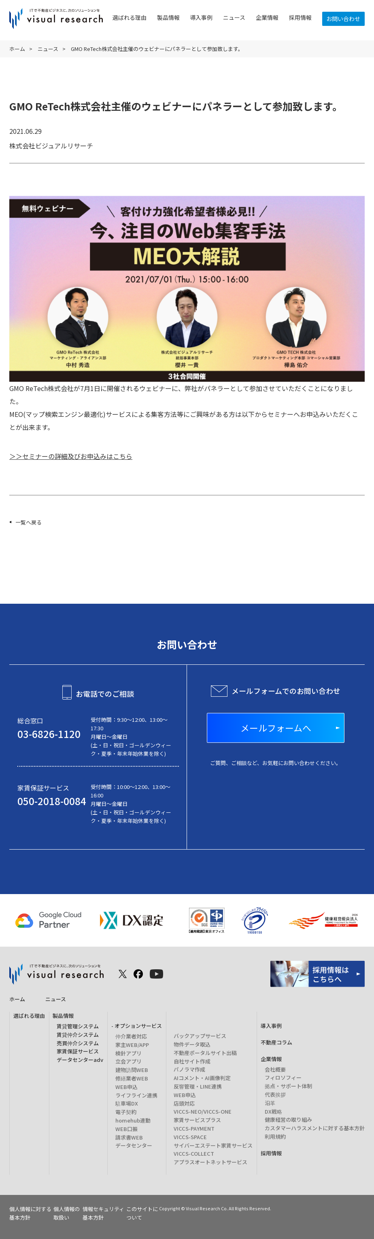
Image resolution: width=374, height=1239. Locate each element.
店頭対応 (184, 1103)
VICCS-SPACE (190, 1137)
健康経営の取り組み (288, 1119)
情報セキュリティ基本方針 (103, 1213)
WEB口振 (126, 1129)
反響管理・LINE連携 (198, 1086)
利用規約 (275, 1136)
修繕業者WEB (131, 1078)
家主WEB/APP (132, 1045)
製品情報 (168, 17)
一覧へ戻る (28, 522)
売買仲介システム (78, 1043)
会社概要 (275, 1069)
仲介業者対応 (131, 1036)
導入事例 (201, 17)
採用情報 (300, 17)
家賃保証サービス (78, 1051)
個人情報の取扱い (66, 1213)
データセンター (133, 1145)
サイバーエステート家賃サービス (213, 1145)
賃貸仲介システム (78, 1034)
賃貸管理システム (78, 1026)
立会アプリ (128, 1061)
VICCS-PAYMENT (194, 1128)
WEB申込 (126, 1087)
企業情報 (267, 17)
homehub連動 (133, 1120)
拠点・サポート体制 (288, 1086)
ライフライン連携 (136, 1095)
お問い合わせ (343, 19)
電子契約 (125, 1112)
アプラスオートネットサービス (210, 1162)
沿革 (270, 1103)
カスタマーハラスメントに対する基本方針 (315, 1128)
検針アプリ (128, 1053)
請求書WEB (129, 1137)
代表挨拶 (275, 1094)
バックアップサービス (200, 1036)
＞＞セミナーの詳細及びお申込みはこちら (70, 456)
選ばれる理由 (130, 17)
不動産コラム (276, 1042)
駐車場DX (126, 1103)
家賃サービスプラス (197, 1120)
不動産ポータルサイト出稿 (205, 1053)
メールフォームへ (275, 727)
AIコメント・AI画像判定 (202, 1078)
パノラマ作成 (189, 1069)
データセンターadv (80, 1060)
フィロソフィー (283, 1077)
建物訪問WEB (131, 1070)
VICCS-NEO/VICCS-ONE (203, 1111)
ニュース (234, 17)
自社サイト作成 (192, 1061)
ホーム (17, 49)
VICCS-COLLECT (194, 1153)
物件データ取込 (192, 1044)
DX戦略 (273, 1111)
